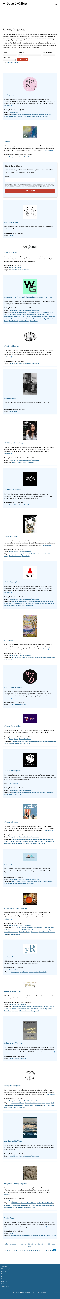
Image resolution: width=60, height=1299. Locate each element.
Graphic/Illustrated (43, 314)
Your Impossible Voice (13, 1141)
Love (10, 1009)
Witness (7, 142)
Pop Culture (47, 319)
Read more (7, 106)
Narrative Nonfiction (15, 556)
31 (39, 1244)
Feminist (20, 314)
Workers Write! (10, 398)
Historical (17, 316)
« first (6, 1244)
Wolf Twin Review (11, 222)
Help (2, 1279)
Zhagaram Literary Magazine (15, 1183)
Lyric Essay (44, 316)
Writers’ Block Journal (13, 771)
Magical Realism (48, 881)
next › (53, 1244)
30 (35, 1244)
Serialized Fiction (31, 843)
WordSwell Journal (11, 346)
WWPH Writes (10, 864)
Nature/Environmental (18, 319)
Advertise (4, 1271)
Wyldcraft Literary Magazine (15, 908)
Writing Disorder (11, 822)
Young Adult (26, 743)
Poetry (11, 112)
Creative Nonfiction (17, 114)
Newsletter (4, 1276)
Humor (31, 841)
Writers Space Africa (12, 726)
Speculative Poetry (23, 321)
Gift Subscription (6, 1269)
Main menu (4, 3)
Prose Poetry (27, 116)
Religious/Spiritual (24, 1011)
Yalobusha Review (11, 957)
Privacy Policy (5, 1286)
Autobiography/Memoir (18, 312)
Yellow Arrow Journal (12, 991)
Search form (56, 4)
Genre (5, 52)
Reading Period (47, 52)
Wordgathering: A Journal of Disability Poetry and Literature (28, 297)
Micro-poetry (13, 116)
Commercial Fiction (17, 741)
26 (22, 1244)
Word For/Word (10, 252)
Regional (15, 1011)
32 (42, 1244)
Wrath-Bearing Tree (12, 582)
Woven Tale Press (11, 536)
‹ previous (13, 1244)
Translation (17, 267)
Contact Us (4, 1284)
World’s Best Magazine (13, 490)
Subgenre (21, 52)
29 (32, 1244)
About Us (4, 1281)
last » (30, 1246)
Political (40, 319)
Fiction (15, 112)
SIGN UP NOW (30, 191)
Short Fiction (35, 116)
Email (7, 176)
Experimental (28, 114)
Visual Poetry (44, 116)
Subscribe (4, 1266)
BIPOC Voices (31, 312)
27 (25, 1244)
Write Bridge (9, 640)
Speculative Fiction (19, 1107)
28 (29, 1244)
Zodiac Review (10, 1218)
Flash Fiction (42, 114)
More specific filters (12, 62)
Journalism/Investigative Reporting (20, 603)
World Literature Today (13, 443)
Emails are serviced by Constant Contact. (40, 186)
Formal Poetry (17, 930)
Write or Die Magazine (13, 687)
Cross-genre (15, 554)
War (31, 605)
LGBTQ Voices (25, 316)
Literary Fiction (36, 316)
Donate (3, 1274)
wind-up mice (9, 95)
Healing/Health (8, 316)
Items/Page (6, 57)
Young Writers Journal (13, 1086)
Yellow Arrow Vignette (13, 1043)
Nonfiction (29, 319)
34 (49, 1244)
